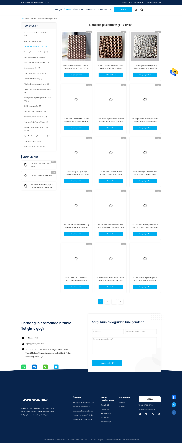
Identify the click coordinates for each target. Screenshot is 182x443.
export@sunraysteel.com (35, 344)
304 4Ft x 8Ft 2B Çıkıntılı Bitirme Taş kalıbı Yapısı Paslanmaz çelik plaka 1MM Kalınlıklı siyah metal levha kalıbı (76, 227)
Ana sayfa (57, 9)
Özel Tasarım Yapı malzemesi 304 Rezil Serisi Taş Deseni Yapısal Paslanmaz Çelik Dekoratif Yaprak (111, 121)
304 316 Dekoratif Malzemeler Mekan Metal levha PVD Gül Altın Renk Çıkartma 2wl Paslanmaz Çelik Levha (110, 68)
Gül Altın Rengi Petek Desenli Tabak (41, 165)
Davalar (121, 402)
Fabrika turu (105, 409)
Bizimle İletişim (106, 422)
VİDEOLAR (78, 9)
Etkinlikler (102, 9)
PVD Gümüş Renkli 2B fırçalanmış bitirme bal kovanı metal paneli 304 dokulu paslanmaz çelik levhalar (145, 68)
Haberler (122, 407)
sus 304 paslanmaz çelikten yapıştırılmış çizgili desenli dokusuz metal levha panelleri (145, 121)
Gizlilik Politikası (48, 440)
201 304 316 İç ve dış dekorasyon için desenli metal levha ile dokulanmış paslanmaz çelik (145, 280)
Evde (26, 19)
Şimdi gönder (107, 363)
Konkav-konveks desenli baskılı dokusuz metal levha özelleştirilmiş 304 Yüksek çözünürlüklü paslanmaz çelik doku (110, 280)
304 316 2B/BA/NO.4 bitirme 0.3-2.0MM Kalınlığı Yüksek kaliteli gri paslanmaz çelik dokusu (76, 280)
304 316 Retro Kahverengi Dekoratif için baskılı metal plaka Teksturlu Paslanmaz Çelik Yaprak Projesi (145, 227)
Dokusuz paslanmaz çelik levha (47, 19)
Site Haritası (105, 417)
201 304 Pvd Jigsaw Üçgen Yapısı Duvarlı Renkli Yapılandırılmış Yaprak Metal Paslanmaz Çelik (76, 174)
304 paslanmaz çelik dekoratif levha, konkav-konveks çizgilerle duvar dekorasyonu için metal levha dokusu (145, 174)
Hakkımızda (91, 9)
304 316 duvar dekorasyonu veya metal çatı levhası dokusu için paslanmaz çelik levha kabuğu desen (111, 227)
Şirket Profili (105, 405)
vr (110, 9)
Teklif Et (122, 9)
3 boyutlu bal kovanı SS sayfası (41, 175)
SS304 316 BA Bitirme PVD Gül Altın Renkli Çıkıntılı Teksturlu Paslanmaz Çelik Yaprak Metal (76, 121)
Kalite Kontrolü (106, 413)
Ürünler (67, 9)
